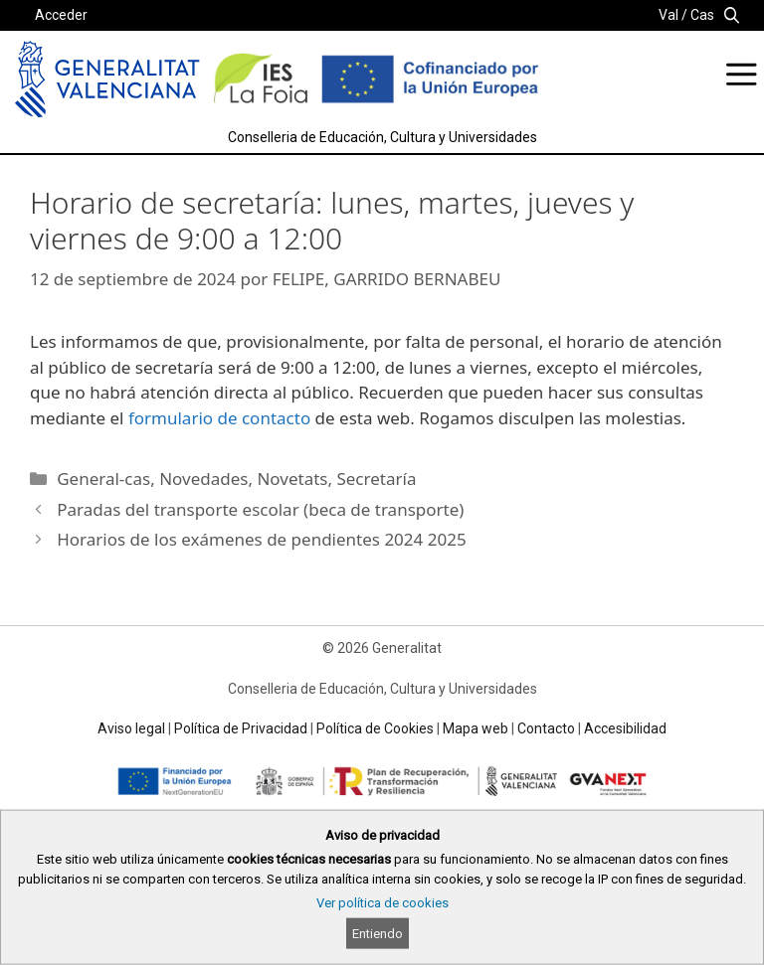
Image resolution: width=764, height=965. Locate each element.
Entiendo (377, 933)
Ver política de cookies (382, 902)
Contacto (546, 728)
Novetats (292, 478)
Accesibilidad (625, 728)
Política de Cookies (375, 728)
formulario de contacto (219, 417)
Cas (702, 15)
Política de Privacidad (240, 728)
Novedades (203, 478)
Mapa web (475, 728)
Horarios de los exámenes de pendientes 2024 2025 (261, 539)
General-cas (103, 478)
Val (668, 15)
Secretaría (376, 478)
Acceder (61, 15)
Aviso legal (131, 728)
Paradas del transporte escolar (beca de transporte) (260, 509)
